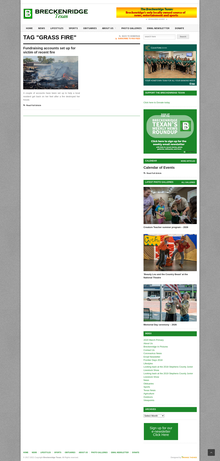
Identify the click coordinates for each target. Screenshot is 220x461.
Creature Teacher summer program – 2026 (166, 227)
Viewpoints (149, 400)
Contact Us (149, 350)
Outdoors (148, 397)
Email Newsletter (158, 28)
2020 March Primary (154, 340)
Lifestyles (56, 28)
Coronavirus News (153, 353)
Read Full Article (32, 105)
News (41, 28)
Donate (179, 28)
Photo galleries (131, 28)
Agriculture (149, 393)
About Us (109, 28)
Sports (73, 28)
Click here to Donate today (157, 102)
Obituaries (90, 28)
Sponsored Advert (157, 19)
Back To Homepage (129, 36)
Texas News (150, 390)
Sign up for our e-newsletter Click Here (161, 431)
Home (29, 28)
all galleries (188, 182)
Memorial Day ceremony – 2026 (160, 324)
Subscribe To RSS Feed (128, 38)
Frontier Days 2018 (153, 360)
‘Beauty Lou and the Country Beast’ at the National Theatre (166, 276)
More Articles (188, 161)
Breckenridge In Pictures (156, 346)
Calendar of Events (159, 167)
